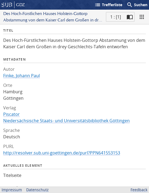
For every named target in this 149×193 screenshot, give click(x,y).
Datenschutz (37, 189)
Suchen (137, 5)
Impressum (12, 189)
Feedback (139, 189)
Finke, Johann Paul (21, 76)
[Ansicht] (141, 17)
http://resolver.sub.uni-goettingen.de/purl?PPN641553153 (61, 153)
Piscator (11, 114)
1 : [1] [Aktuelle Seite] (115, 17)
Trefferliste (108, 5)
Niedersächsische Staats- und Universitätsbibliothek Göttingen (66, 121)
